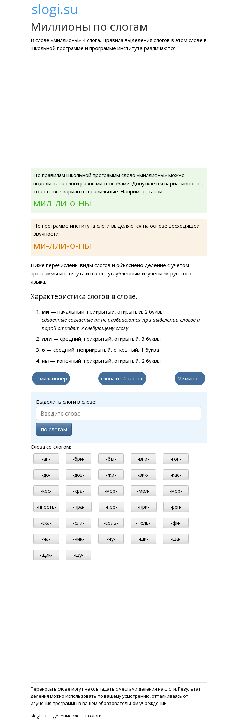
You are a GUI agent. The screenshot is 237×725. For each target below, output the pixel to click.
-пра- (79, 507)
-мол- (143, 491)
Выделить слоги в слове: (66, 401)
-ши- (143, 539)
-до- (46, 475)
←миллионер (51, 378)
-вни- (143, 458)
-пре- (111, 507)
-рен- (176, 507)
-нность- (46, 507)
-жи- (111, 475)
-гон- (175, 458)
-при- (143, 507)
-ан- (46, 458)
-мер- (111, 491)
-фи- (176, 523)
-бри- (79, 458)
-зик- (143, 475)
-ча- (46, 539)
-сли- (78, 523)
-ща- (176, 539)
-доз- (78, 475)
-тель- (143, 523)
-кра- (78, 491)
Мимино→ (190, 378)
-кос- (46, 491)
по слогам (54, 429)
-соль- (111, 523)
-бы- (111, 458)
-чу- (111, 539)
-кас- (175, 475)
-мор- (175, 491)
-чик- (78, 539)
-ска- (46, 523)
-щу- (79, 555)
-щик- (46, 555)
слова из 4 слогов (122, 378)
